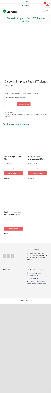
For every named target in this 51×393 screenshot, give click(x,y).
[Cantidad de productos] (10, 104)
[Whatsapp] (12, 256)
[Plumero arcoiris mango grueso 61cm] (37, 141)
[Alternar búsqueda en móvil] (44, 11)
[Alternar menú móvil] (47, 11)
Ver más (29, 263)
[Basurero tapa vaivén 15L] (13, 141)
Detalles (7, 178)
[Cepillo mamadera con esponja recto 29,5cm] (13, 196)
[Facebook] (4, 256)
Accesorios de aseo (17, 114)
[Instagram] (8, 256)
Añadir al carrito (24, 104)
